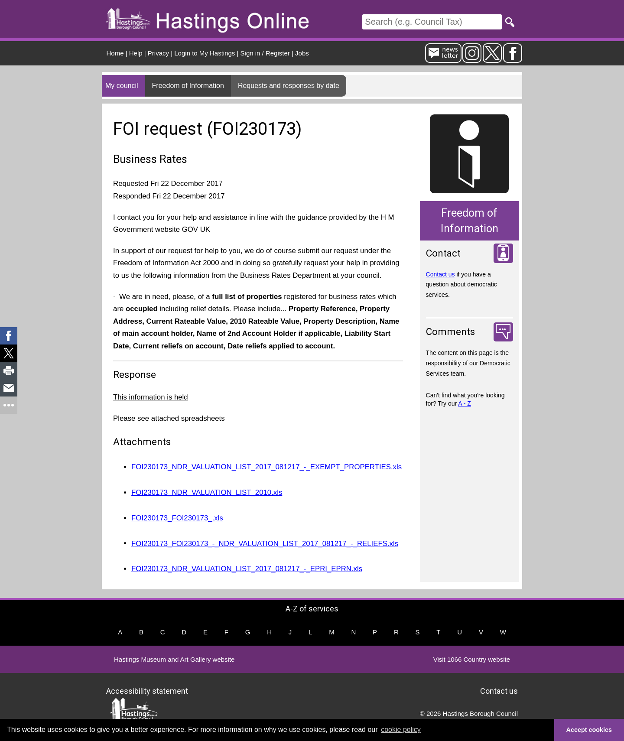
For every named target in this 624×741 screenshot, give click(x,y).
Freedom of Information (188, 85)
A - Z (464, 403)
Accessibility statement (147, 691)
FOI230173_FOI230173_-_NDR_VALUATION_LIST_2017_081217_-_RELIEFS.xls (264, 543)
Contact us (440, 274)
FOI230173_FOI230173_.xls (177, 518)
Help (136, 53)
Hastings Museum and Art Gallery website (174, 659)
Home (115, 53)
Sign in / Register (265, 53)
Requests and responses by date (288, 85)
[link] (8, 335)
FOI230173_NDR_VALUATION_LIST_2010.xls (206, 492)
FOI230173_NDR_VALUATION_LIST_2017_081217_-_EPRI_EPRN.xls (246, 569)
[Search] (432, 21)
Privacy (158, 53)
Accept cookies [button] (589, 729)
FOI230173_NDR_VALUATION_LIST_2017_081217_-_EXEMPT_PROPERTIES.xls (266, 467)
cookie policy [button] (401, 729)
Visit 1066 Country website (471, 659)
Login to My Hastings (204, 53)
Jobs (302, 53)
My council (121, 85)
